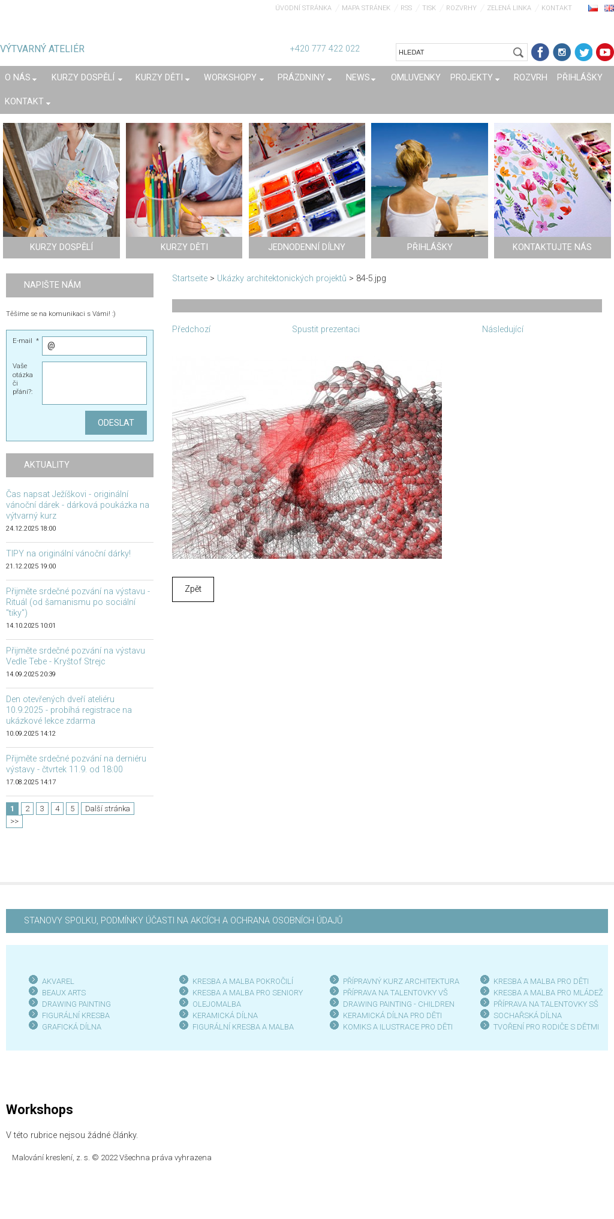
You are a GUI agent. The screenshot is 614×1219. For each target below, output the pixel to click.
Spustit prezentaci (326, 329)
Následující (502, 329)
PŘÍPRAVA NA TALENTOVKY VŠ (395, 992)
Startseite (189, 278)
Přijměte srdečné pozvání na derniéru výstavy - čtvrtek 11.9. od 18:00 (76, 764)
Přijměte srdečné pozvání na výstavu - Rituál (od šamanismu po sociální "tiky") (78, 602)
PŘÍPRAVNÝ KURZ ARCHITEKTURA (401, 981)
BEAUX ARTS (64, 992)
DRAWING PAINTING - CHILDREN (399, 1004)
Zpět (193, 589)
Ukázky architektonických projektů (282, 278)
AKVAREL (58, 981)
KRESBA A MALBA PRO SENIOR (245, 992)
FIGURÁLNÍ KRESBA (76, 1015)
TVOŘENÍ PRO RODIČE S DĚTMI (546, 1026)
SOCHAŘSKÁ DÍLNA (527, 1015)
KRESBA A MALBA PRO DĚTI (541, 981)
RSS (406, 8)
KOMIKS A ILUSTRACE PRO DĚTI (398, 1026)
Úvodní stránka (303, 8)
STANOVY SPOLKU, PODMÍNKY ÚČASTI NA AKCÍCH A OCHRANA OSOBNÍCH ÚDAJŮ (183, 921)
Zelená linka (509, 8)
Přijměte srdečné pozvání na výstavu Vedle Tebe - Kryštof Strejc (75, 656)
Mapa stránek (366, 8)
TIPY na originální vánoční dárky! (68, 554)
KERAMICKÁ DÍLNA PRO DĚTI (392, 1015)
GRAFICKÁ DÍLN (69, 1026)
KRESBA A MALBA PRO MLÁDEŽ (548, 992)
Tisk (429, 8)
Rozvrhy (461, 8)
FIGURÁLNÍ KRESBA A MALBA (243, 1026)
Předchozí (191, 329)
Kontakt (556, 8)
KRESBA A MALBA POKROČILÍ (242, 981)
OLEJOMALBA (216, 1004)
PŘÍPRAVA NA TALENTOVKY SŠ (545, 1004)
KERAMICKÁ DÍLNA (225, 1015)
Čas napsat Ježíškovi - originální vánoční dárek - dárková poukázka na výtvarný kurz (77, 505)
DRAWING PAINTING (76, 1004)
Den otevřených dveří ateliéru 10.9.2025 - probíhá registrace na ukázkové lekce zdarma (69, 710)
